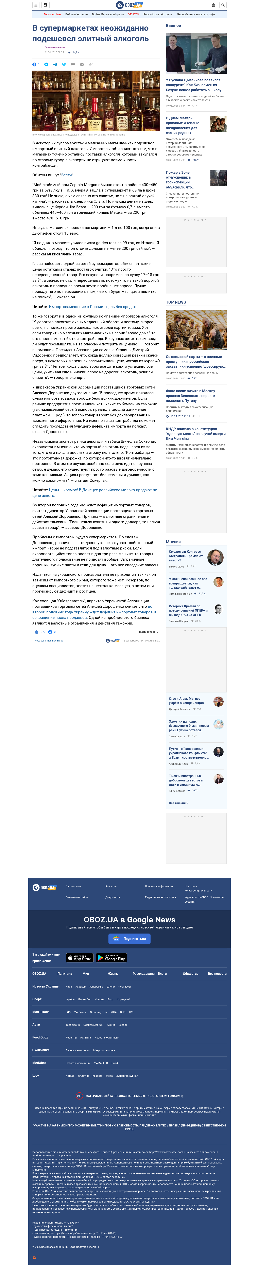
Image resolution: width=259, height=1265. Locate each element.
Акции (111, 1024)
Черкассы (124, 986)
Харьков (80, 986)
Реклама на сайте (77, 897)
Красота (97, 1075)
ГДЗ (68, 1012)
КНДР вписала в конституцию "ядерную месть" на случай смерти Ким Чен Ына (196, 434)
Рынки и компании (78, 1050)
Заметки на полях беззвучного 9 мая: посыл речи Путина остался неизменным (189, 726)
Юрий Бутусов (177, 791)
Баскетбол (84, 999)
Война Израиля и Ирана (108, 14)
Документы (112, 897)
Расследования (144, 974)
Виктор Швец (176, 566)
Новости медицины (78, 1063)
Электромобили (93, 1024)
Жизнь (113, 974)
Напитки (85, 1037)
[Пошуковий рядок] (223, 5)
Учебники (80, 1012)
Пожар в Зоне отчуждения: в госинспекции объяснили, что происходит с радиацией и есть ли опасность (183, 180)
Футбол (70, 999)
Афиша (70, 1075)
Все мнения (177, 803)
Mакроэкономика (104, 1050)
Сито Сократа (177, 736)
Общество (190, 974)
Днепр (111, 986)
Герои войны (52, 14)
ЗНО (122, 1012)
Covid (114, 1063)
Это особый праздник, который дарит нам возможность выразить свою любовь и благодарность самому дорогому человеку (185, 147)
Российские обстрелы (158, 14)
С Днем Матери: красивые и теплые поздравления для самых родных (182, 125)
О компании (73, 886)
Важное (173, 25)
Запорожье (96, 986)
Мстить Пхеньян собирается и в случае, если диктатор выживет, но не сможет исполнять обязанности (195, 448)
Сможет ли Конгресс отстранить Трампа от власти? (186, 556)
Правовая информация (159, 886)
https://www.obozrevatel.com (166, 1152)
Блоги (162, 974)
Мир (86, 974)
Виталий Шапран (179, 621)
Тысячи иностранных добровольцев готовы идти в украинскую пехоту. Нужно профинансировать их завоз (186, 780)
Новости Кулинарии (107, 1037)
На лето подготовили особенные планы (192, 373)
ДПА (114, 1012)
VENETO (133, 14)
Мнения (173, 541)
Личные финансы (55, 47)
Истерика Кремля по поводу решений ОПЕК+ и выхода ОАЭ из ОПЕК (188, 610)
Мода (109, 1075)
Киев (69, 986)
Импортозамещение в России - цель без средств (93, 306)
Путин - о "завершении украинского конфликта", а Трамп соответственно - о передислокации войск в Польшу (188, 753)
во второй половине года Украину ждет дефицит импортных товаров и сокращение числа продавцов (94, 612)
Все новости (217, 974)
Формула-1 (123, 999)
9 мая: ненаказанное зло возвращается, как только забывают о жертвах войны (188, 583)
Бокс (110, 999)
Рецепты (71, 1037)
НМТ (132, 1012)
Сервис (123, 1024)
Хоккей (99, 999)
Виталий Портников (180, 594)
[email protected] (78, 1236)
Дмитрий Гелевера (180, 709)
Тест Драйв (73, 1024)
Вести (66, 175)
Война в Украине (76, 14)
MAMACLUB (101, 1063)
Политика (64, 974)
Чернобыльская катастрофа (196, 14)
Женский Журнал (127, 1075)
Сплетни (83, 1075)
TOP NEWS (176, 302)
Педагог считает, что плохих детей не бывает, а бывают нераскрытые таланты (196, 98)
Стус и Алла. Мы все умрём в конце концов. (187, 701)
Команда (111, 886)
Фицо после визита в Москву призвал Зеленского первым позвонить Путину (190, 396)
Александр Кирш (178, 763)
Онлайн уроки (98, 1012)
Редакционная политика (49, 640)
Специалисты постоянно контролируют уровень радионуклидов (182, 197)
